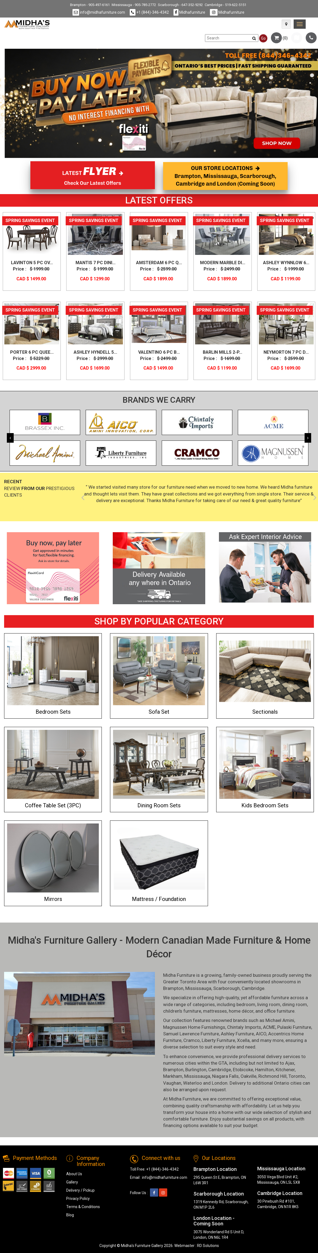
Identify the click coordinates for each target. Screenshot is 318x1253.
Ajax (289, 1063)
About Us (74, 1174)
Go (263, 38)
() (279, 38)
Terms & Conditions (83, 1207)
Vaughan (172, 1083)
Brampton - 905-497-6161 (90, 5)
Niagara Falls (225, 1076)
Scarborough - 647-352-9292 (180, 5)
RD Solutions (208, 1245)
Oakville (248, 1076)
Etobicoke (243, 1069)
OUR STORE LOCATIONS (225, 176)
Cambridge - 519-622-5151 (225, 5)
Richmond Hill (272, 1076)
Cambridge (253, 988)
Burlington (195, 1069)
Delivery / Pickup (80, 1190)
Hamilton (264, 1069)
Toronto (296, 1076)
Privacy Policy (78, 1198)
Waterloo (192, 1083)
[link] (300, 24)
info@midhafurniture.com (99, 12)
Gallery (72, 1182)
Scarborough (226, 988)
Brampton (173, 988)
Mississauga (198, 988)
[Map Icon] (286, 24)
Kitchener (285, 1069)
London (219, 1083)
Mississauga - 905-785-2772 (134, 5)
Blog (70, 1215)
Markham (172, 1076)
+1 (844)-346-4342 (149, 12)
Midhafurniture (189, 12)
